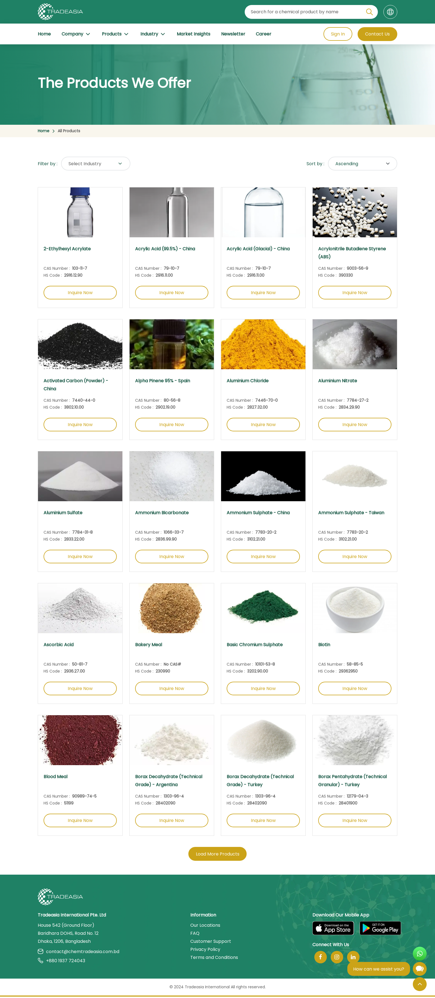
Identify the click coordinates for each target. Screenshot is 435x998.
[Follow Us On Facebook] (320, 958)
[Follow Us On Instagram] (337, 958)
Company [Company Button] (76, 34)
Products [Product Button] (116, 34)
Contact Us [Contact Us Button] (377, 34)
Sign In (338, 34)
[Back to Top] (419, 984)
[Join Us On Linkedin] (353, 958)
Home (44, 34)
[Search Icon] (370, 13)
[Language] (390, 12)
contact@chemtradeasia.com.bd (78, 953)
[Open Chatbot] (420, 970)
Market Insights (193, 34)
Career (263, 34)
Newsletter (233, 34)
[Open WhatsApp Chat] (419, 953)
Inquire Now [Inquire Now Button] (80, 293)
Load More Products (217, 855)
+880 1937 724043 (61, 962)
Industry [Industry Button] (153, 34)
